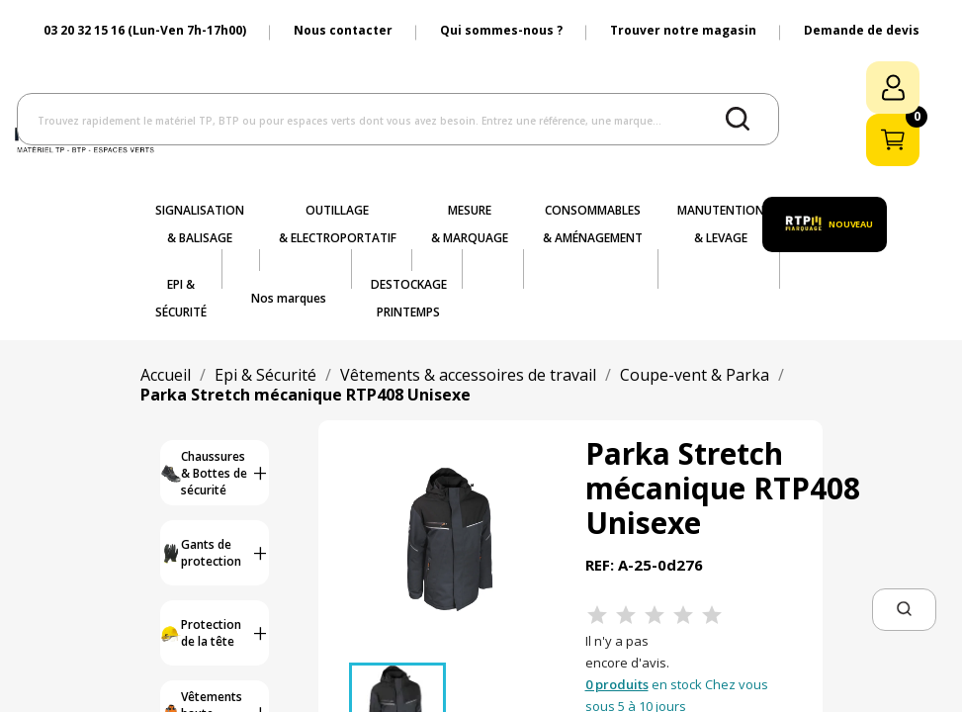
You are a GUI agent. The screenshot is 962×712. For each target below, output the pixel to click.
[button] (904, 609)
